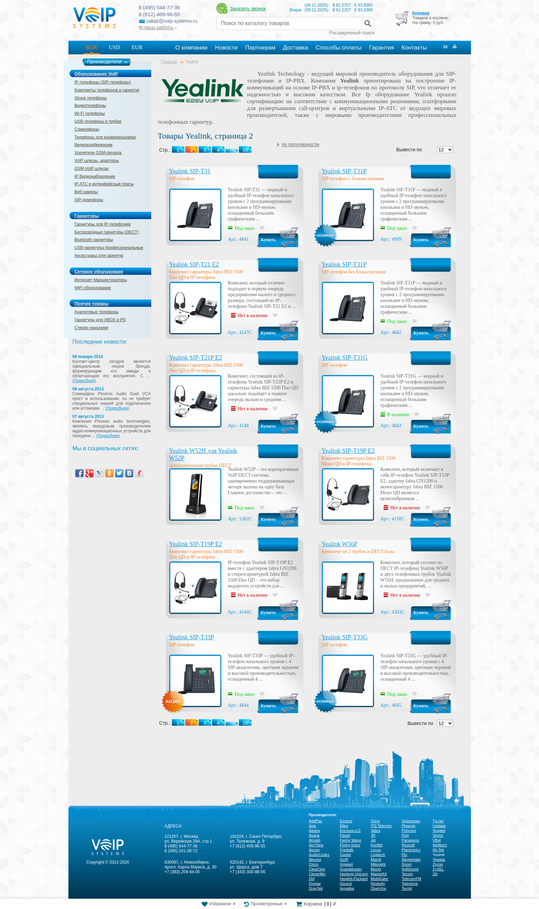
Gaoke (345, 855)
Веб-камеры (86, 192)
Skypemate (411, 859)
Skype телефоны (91, 98)
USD (114, 47)
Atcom (314, 850)
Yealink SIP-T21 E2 (194, 264)
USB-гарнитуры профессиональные (109, 247)
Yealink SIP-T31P (344, 171)
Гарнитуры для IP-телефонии (103, 224)
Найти (367, 23)
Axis (312, 826)
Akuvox (315, 859)
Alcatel (314, 840)
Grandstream (351, 869)
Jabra (376, 831)
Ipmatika (347, 888)
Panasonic (410, 840)
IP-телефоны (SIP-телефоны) (103, 82)
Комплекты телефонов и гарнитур (107, 90)
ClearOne (317, 869)
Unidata (439, 826)
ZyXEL (438, 869)
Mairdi (376, 859)
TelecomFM (411, 879)
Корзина (420, 13)
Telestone (410, 883)
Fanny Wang (350, 840)
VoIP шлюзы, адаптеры (97, 160)
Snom (407, 864)
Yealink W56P (340, 544)
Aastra (314, 831)
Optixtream (411, 821)
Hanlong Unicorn (354, 874)
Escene (346, 821)
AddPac (315, 821)
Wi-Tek (438, 850)
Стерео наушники (91, 327)
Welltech (440, 845)
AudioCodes (319, 855)
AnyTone (316, 845)
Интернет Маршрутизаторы (101, 280)
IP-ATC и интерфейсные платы (104, 184)
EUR (137, 47)
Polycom (409, 831)
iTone (375, 821)
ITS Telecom (381, 826)
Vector (438, 835)
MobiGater (379, 879)
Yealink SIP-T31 (190, 171)
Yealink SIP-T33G (345, 637)
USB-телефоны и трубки (98, 121)
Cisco (314, 864)
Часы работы (158, 27)
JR (373, 835)
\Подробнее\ (84, 380)
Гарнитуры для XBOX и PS (100, 319)
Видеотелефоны (90, 105)
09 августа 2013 (88, 389)
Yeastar (439, 859)
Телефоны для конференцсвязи (105, 137)
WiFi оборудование (93, 287)
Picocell (408, 845)
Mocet (376, 869)
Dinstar (315, 883)
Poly (405, 835)
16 (245, 723)
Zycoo (438, 864)
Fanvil (345, 835)
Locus (376, 850)
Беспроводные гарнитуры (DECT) (107, 232)
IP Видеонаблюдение (95, 176)
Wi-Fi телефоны (90, 113)
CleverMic (317, 874)
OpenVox (378, 888)
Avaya (314, 835)
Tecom (407, 874)
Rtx (405, 855)
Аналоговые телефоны (97, 312)
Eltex (344, 826)
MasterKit (379, 874)
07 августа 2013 (88, 416)
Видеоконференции (94, 144)
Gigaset (346, 864)
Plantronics (411, 850)
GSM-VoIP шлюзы (92, 168)
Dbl (312, 879)
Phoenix (409, 826)
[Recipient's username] (289, 23)
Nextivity (378, 883)
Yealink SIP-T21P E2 (195, 357)
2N (435, 874)
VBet (437, 840)
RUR (91, 47)
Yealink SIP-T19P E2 (348, 450)
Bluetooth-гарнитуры (94, 239)
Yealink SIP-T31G (345, 357)
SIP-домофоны (89, 199)
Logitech (378, 855)
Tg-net (438, 821)
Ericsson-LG (350, 831)
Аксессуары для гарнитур (99, 255)
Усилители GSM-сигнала (98, 152)
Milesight (378, 864)
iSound (346, 883)
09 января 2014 (88, 356)
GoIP (344, 859)
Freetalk (347, 850)
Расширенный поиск (352, 32)
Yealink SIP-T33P (191, 637)
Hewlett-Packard (354, 879)
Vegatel (439, 831)
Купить (268, 239)
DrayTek (316, 888)
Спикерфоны (87, 129)
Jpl (373, 840)
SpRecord (410, 869)
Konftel (377, 845)
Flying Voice (350, 845)
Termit (407, 888)
